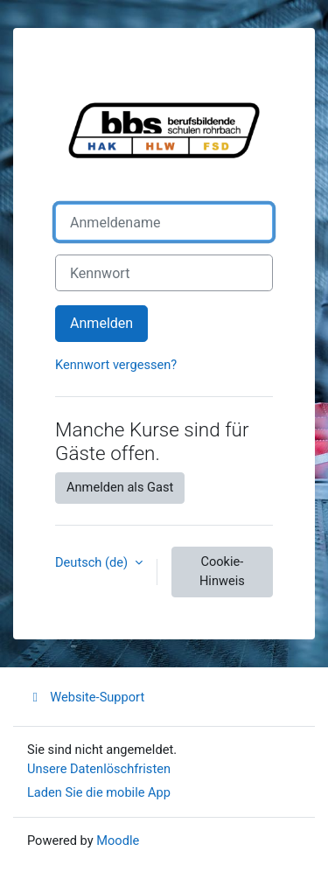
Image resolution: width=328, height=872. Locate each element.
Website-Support (85, 697)
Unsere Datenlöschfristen (99, 769)
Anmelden (101, 323)
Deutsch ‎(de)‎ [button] (93, 562)
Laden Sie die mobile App (99, 792)
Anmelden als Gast (119, 487)
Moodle (117, 840)
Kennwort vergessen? (116, 365)
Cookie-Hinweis (222, 571)
